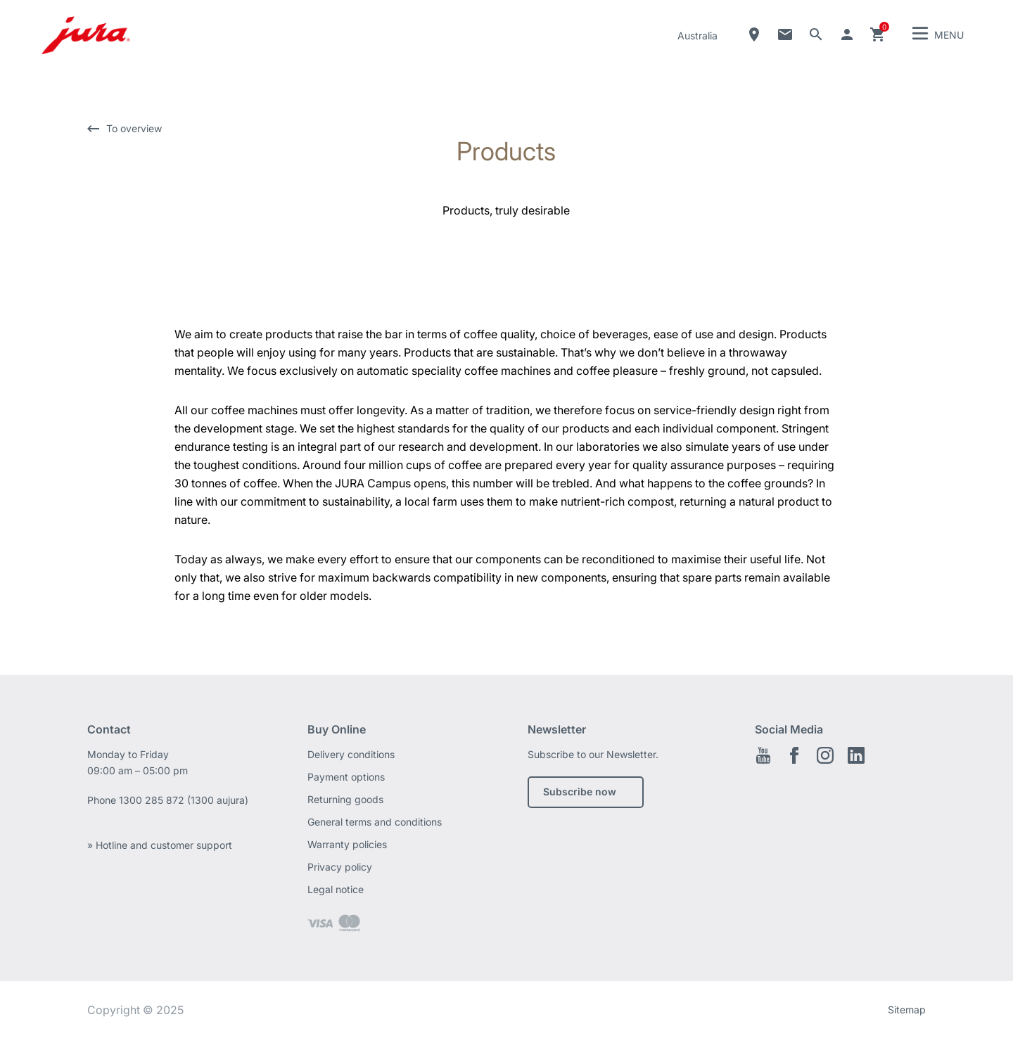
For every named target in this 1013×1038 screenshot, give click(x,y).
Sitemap (907, 1009)
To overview (134, 128)
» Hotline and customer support (159, 845)
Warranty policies (347, 844)
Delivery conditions (351, 754)
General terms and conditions (374, 822)
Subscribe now (579, 791)
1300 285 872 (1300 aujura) (183, 800)
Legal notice (335, 889)
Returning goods (345, 799)
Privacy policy (339, 867)
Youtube (763, 755)
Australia (697, 35)
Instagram (825, 755)
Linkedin (856, 755)
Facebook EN (794, 755)
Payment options (346, 777)
